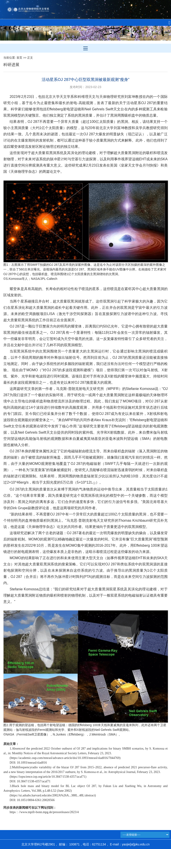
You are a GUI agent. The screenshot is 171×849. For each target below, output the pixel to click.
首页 (19, 57)
